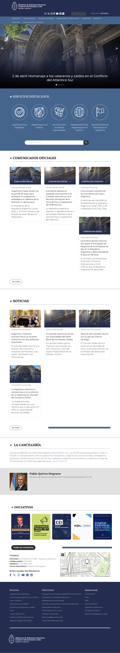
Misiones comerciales (50, 614)
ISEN (86, 601)
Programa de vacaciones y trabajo (22, 607)
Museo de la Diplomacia (94, 607)
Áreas (87, 597)
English (95, 13)
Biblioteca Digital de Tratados (21, 621)
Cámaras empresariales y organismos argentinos (60, 604)
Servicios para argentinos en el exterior (24, 597)
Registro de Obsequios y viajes (96, 614)
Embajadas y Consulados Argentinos (55, 597)
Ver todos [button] (16, 282)
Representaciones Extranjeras (53, 601)
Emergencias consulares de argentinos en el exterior (61, 594)
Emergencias (78, 14)
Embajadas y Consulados (68, 18)
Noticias (16, 22)
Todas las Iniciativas (23, 547)
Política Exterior (46, 18)
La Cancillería (90, 594)
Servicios (16, 18)
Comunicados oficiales (33, 22)
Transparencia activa (92, 611)
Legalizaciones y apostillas (19, 594)
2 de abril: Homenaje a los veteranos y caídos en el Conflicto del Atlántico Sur (60, 78)
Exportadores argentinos (51, 607)
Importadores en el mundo (52, 611)
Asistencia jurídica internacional (22, 617)
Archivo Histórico (91, 604)
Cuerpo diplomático (17, 614)
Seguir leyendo (60, 461)
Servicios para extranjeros (19, 604)
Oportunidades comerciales (52, 617)
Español (104, 13)
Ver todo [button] (15, 428)
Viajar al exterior (16, 601)
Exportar (86, 18)
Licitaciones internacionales (52, 621)
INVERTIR (97, 18)
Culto (12, 611)
